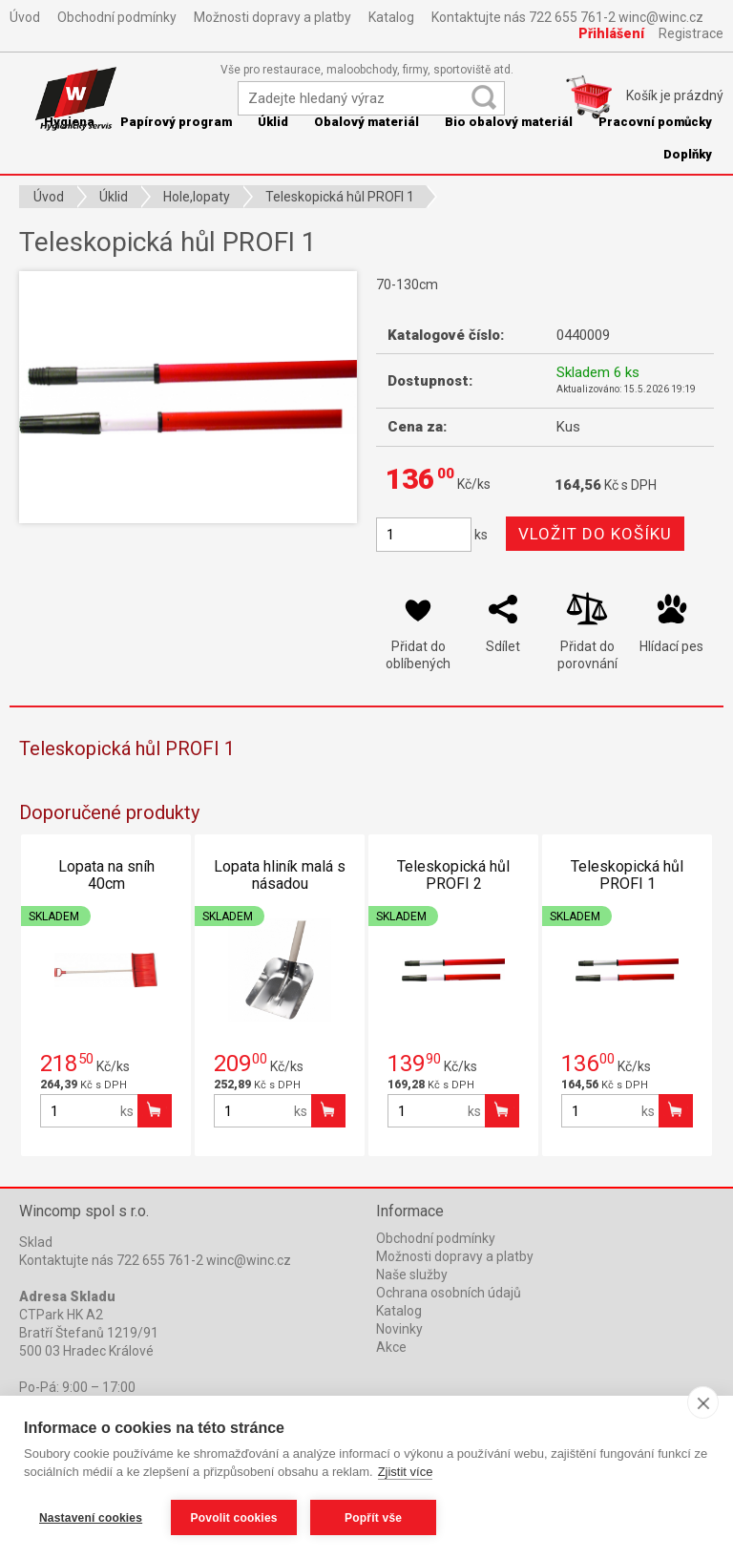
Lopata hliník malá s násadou (280, 875)
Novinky (399, 1329)
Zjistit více (405, 1471)
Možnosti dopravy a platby (272, 17)
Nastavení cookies (90, 1518)
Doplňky (687, 154)
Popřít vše (373, 1518)
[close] (703, 1402)
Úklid (273, 122)
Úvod (25, 17)
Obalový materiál (366, 122)
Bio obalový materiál (509, 122)
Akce (391, 1347)
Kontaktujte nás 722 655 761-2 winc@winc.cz (567, 17)
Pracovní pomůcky (655, 122)
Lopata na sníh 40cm (106, 875)
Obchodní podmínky (117, 17)
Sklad (35, 1242)
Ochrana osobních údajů (448, 1292)
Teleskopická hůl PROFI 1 (627, 875)
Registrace (691, 33)
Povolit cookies (234, 1518)
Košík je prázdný (674, 95)
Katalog (391, 17)
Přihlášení (611, 33)
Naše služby (412, 1274)
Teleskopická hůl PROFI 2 (453, 875)
